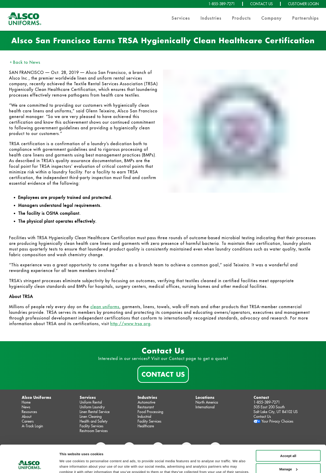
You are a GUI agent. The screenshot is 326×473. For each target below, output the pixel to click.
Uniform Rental (91, 402)
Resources (29, 411)
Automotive (146, 402)
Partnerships (305, 18)
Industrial (144, 416)
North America (207, 402)
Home (26, 402)
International (205, 407)
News (26, 407)
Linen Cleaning (91, 416)
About (26, 416)
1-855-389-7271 (222, 4)
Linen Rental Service (95, 411)
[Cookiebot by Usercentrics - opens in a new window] (29, 464)
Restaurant (146, 407)
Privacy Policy (107, 452)
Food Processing (150, 411)
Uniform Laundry (92, 407)
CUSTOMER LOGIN (303, 4)
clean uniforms (104, 306)
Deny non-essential (288, 457)
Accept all (288, 430)
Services (181, 18)
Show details (69, 464)
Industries (211, 18)
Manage (288, 443)
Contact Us (163, 374)
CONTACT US (261, 4)
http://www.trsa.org (130, 323)
